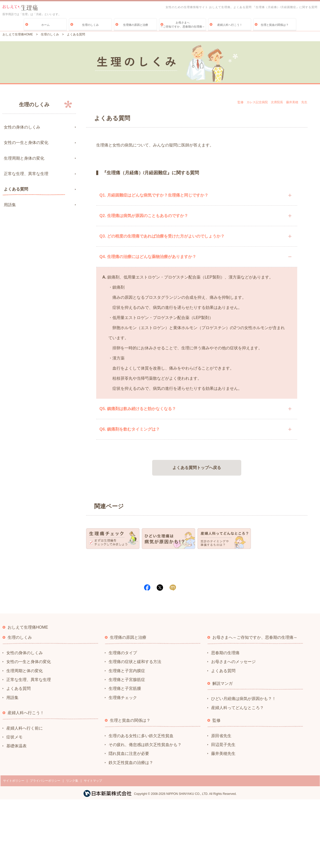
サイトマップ (93, 780)
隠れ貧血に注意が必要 (129, 753)
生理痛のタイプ (123, 653)
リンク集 (72, 780)
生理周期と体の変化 (24, 671)
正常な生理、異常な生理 (26, 174)
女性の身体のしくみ (22, 127)
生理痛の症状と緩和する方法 (135, 662)
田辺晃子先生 (223, 744)
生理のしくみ (90, 24)
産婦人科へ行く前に (24, 728)
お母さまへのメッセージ (233, 662)
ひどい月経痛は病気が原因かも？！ (243, 698)
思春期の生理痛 (225, 653)
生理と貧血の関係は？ (275, 24)
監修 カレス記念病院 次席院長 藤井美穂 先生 (272, 102)
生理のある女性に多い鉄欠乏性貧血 (141, 736)
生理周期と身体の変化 (24, 158)
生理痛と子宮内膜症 (127, 671)
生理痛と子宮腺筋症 (127, 679)
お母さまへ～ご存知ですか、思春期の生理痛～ (182, 24)
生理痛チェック (123, 697)
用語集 (10, 205)
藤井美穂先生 (223, 753)
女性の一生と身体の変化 (26, 142)
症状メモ (14, 737)
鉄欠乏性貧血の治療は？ (131, 762)
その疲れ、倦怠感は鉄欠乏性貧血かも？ (145, 744)
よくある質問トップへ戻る (196, 467)
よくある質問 (16, 189)
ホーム (45, 24)
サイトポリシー (13, 780)
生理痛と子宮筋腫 (125, 688)
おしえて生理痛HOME (18, 34)
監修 (216, 720)
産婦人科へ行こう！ (229, 24)
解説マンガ (222, 683)
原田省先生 (221, 736)
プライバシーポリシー (45, 780)
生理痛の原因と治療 (135, 24)
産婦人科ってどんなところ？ (237, 708)
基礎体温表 (16, 746)
